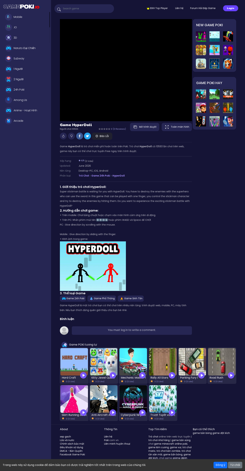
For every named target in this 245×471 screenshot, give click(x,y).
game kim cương (158, 447)
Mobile (13, 17)
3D (11, 37)
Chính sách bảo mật (72, 443)
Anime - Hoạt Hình (21, 110)
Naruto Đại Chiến (20, 48)
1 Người (14, 69)
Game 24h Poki (100, 175)
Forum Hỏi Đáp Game (203, 8)
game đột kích (221, 433)
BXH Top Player (157, 8)
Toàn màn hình (176, 127)
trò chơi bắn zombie (168, 451)
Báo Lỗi (102, 136)
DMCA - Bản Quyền (71, 451)
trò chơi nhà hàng (159, 440)
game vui (175, 447)
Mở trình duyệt (144, 127)
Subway (14, 58)
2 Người (14, 79)
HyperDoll (118, 175)
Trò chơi (153, 436)
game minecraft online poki (170, 443)
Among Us (16, 100)
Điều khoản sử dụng (71, 447)
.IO (11, 27)
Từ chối (235, 465)
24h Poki (14, 89)
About (64, 429)
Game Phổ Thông (102, 298)
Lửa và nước (67, 440)
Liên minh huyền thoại (117, 443)
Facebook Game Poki (72, 454)
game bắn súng (181, 440)
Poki (106, 440)
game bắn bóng (172, 454)
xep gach (65, 436)
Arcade (14, 120)
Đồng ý (220, 465)
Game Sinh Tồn (130, 298)
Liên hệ (179, 8)
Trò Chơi (84, 175)
